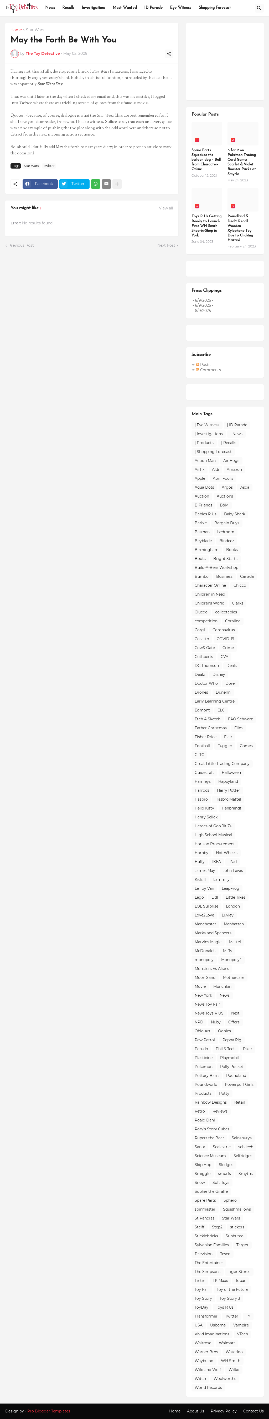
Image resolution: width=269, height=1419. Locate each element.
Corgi (200, 630)
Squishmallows (237, 1209)
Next (235, 1013)
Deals (231, 665)
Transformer (206, 1316)
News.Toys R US (209, 1013)
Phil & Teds (225, 1048)
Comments (208, 370)
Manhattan (234, 924)
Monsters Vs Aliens (212, 968)
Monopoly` (231, 959)
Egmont (202, 710)
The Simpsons (207, 1271)
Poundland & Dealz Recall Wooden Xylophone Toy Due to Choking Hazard (240, 228)
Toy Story (203, 1298)
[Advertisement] (230, 61)
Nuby (216, 1022)
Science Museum (210, 1155)
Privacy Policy (224, 1411)
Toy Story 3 (230, 1298)
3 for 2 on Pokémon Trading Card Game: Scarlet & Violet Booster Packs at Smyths (241, 162)
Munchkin (222, 986)
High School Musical (213, 835)
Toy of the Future (232, 1289)
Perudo (201, 1048)
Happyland (228, 781)
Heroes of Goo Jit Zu (213, 826)
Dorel (230, 683)
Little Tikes (235, 897)
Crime (228, 647)
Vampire (241, 1325)
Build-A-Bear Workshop (216, 567)
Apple (200, 478)
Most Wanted (125, 8)
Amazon (234, 469)
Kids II (200, 879)
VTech (242, 1334)
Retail (239, 1102)
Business (224, 576)
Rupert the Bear (209, 1138)
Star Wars (35, 30)
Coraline (232, 621)
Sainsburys (242, 1138)
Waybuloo (204, 1360)
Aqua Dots (204, 487)
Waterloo (234, 1352)
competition (206, 621)
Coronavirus (224, 630)
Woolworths (225, 1378)
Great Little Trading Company (222, 763)
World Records (208, 1387)
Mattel (235, 942)
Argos (227, 487)
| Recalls (228, 442)
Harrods (202, 790)
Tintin (200, 1280)
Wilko (234, 1369)
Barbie (201, 523)
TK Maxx (220, 1280)
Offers (234, 1022)
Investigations (93, 8)
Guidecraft (204, 772)
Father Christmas (211, 728)
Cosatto (202, 638)
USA (199, 1325)
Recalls (68, 8)
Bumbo (202, 576)
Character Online (210, 585)
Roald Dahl (205, 1120)
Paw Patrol (205, 1040)
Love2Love (204, 915)
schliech (245, 1147)
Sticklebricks (206, 1236)
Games (246, 745)
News (50, 8)
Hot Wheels (226, 852)
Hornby (201, 852)
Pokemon (204, 1066)
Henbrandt (231, 808)
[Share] (169, 54)
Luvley (228, 915)
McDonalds (205, 950)
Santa (200, 1147)
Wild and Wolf (208, 1369)
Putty (224, 1093)
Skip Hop (203, 1164)
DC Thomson (207, 665)
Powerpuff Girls (239, 1084)
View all (166, 208)
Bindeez (226, 540)
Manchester (205, 924)
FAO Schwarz (240, 719)
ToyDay (201, 1307)
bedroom (225, 532)
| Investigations (209, 433)
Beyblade (203, 540)
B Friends (203, 505)
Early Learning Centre (215, 701)
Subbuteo (235, 1236)
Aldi (215, 469)
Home (16, 30)
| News (236, 433)
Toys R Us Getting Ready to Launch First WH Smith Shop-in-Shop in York (206, 226)
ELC (221, 710)
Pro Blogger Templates (48, 1411)
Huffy (200, 861)
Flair (228, 737)
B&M (224, 505)
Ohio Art (202, 1031)
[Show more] (117, 184)
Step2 (217, 1227)
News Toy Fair (207, 1004)
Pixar (247, 1048)
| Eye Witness (207, 425)
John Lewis (233, 870)
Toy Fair (202, 1289)
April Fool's (223, 478)
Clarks (237, 603)
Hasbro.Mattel (228, 799)
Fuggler (225, 745)
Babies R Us (205, 514)
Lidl (214, 897)
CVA (224, 656)
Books (232, 549)
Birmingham (207, 549)
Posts (203, 364)
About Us (195, 1411)
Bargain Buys (226, 523)
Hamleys (203, 781)
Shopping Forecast (215, 8)
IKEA (216, 861)
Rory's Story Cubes (212, 1129)
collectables (226, 612)
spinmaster (205, 1209)
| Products (204, 442)
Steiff (199, 1227)
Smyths (246, 1173)
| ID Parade (237, 425)
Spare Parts (205, 1200)
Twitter (49, 166)
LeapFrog (230, 888)
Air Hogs (231, 460)
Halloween (231, 772)
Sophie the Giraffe (211, 1191)
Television (204, 1253)
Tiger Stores (239, 1271)
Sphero (230, 1200)
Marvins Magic (208, 942)
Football (202, 745)
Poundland (236, 1075)
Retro (200, 1111)
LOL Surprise (206, 906)
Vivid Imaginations (212, 1334)
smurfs (224, 1173)
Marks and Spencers (213, 933)
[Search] (259, 8)
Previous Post (21, 245)
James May (205, 870)
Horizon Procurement (215, 843)
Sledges (226, 1164)
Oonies (224, 1031)
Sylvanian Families (212, 1245)
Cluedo (201, 612)
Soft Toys (221, 1182)
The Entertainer (209, 1262)
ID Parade (153, 8)
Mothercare (233, 977)
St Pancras (204, 1218)
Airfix (199, 469)
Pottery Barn (207, 1075)
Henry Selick (206, 817)
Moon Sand (205, 977)
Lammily (221, 879)
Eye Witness (180, 8)
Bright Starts (225, 558)
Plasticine (204, 1057)
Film (238, 728)
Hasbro (201, 799)
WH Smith (230, 1360)
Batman (202, 532)
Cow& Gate (205, 647)
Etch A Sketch (207, 719)
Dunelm (223, 692)
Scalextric (222, 1147)
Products (203, 1093)
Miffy (227, 950)
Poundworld (206, 1084)
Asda (244, 487)
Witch (200, 1378)
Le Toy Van (204, 888)
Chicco (240, 585)
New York (203, 995)
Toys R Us (225, 1307)
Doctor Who (206, 683)
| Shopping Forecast (213, 451)
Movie (200, 986)
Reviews (220, 1111)
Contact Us (253, 1411)
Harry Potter (228, 790)
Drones (201, 692)
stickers (237, 1227)
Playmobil (229, 1057)
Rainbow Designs (211, 1102)
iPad (233, 861)
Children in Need (210, 594)
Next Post (166, 245)
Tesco (225, 1253)
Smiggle (202, 1173)
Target (242, 1245)
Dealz (200, 674)
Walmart (227, 1343)
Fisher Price (205, 737)
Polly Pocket (231, 1066)
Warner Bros (206, 1352)
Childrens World (209, 603)
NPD (199, 1022)
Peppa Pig (232, 1040)
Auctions (225, 496)
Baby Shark (234, 514)
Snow (200, 1182)
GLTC (199, 754)
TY (248, 1316)
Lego (199, 897)
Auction (202, 496)
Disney (219, 674)
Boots (200, 558)
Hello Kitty (204, 808)
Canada (247, 576)
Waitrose (203, 1343)
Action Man (205, 460)
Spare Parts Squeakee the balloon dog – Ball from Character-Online (206, 159)
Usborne (218, 1325)
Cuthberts (204, 656)
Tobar (240, 1280)
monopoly (204, 959)
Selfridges (243, 1155)
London (233, 906)
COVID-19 (225, 638)
